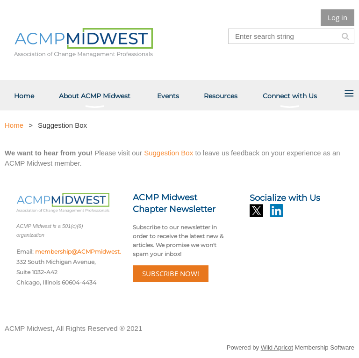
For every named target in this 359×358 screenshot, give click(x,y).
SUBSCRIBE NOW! (170, 273)
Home (14, 125)
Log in (337, 17)
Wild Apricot (277, 347)
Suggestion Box (169, 153)
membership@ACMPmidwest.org (83, 251)
